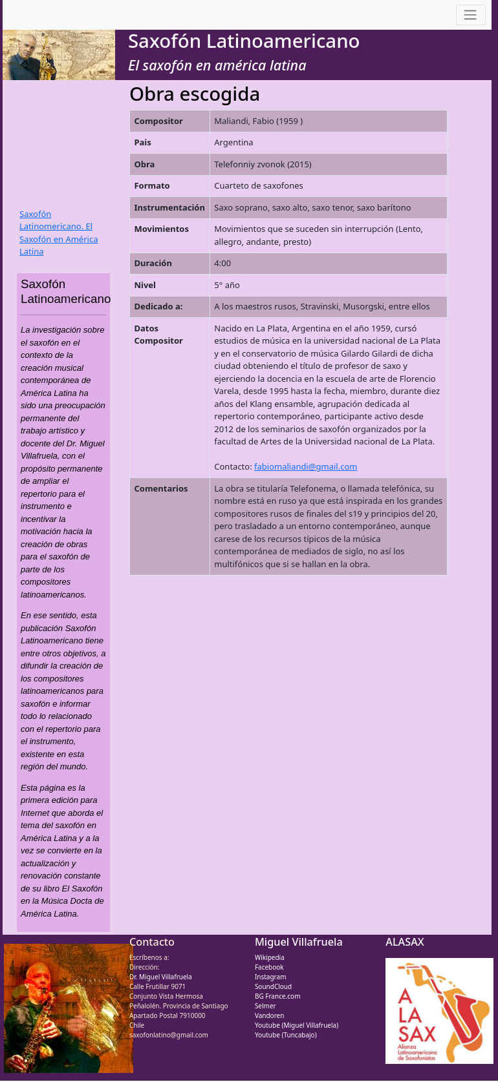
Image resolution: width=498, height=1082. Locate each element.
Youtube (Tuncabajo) (286, 1034)
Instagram (271, 976)
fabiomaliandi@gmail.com (305, 466)
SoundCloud (273, 986)
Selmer (265, 1005)
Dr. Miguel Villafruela (160, 976)
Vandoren (270, 1015)
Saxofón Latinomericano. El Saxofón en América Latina (58, 233)
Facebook (269, 967)
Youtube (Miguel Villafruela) (296, 1025)
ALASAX (404, 942)
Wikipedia (270, 957)
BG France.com (278, 996)
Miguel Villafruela (299, 942)
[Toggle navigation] (471, 15)
